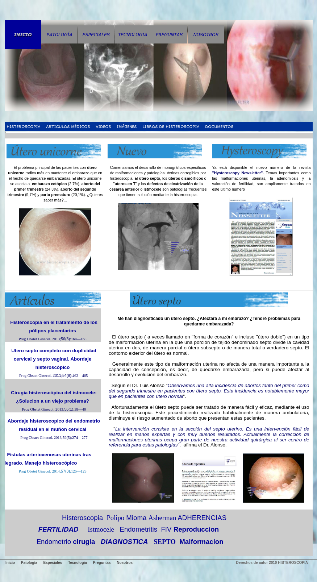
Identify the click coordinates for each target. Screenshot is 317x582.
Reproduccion (196, 529)
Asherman (162, 517)
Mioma (136, 517)
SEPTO (165, 541)
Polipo (115, 517)
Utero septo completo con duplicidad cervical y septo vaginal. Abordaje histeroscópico (53, 359)
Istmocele (101, 529)
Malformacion (201, 541)
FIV (166, 529)
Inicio (10, 563)
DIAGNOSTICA (124, 541)
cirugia (84, 541)
